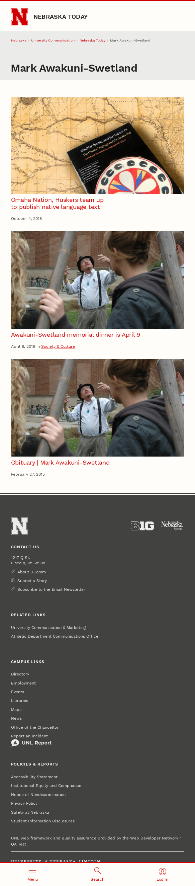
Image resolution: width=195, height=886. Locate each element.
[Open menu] (32, 874)
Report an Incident (31, 740)
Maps (16, 709)
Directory (20, 674)
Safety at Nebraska (30, 812)
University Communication (53, 40)
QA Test (18, 844)
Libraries (19, 700)
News (16, 718)
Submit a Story (32, 580)
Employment (23, 683)
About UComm (31, 572)
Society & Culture (58, 346)
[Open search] (97, 874)
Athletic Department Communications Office (54, 636)
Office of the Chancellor (35, 727)
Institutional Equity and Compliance (46, 785)
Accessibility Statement (34, 777)
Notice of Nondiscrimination (38, 794)
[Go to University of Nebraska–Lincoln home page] (19, 16)
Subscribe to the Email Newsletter (51, 589)
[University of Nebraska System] (172, 526)
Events (17, 692)
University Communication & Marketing (48, 627)
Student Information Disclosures (43, 821)
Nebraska (18, 40)
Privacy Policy (24, 803)
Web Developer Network (154, 838)
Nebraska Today (60, 16)
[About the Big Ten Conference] (142, 526)
